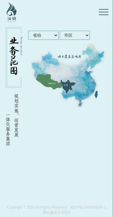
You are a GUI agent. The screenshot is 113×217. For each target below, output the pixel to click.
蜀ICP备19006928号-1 (88, 207)
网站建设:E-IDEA (56, 212)
